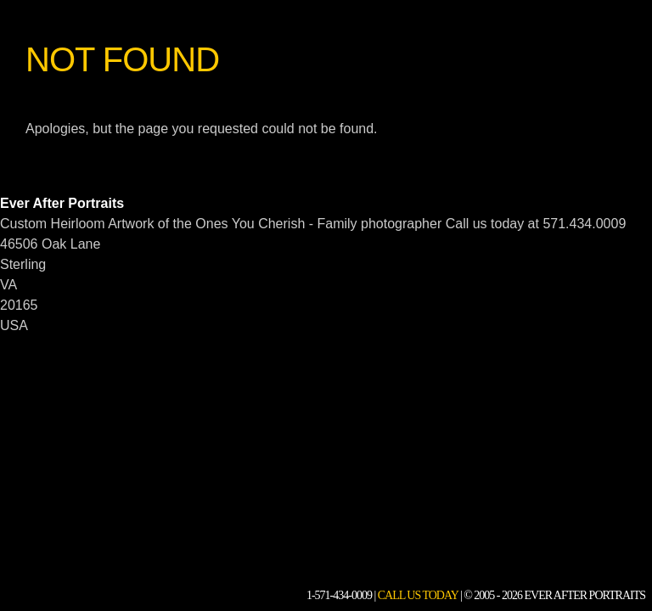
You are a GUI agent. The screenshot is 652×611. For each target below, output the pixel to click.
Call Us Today (418, 595)
